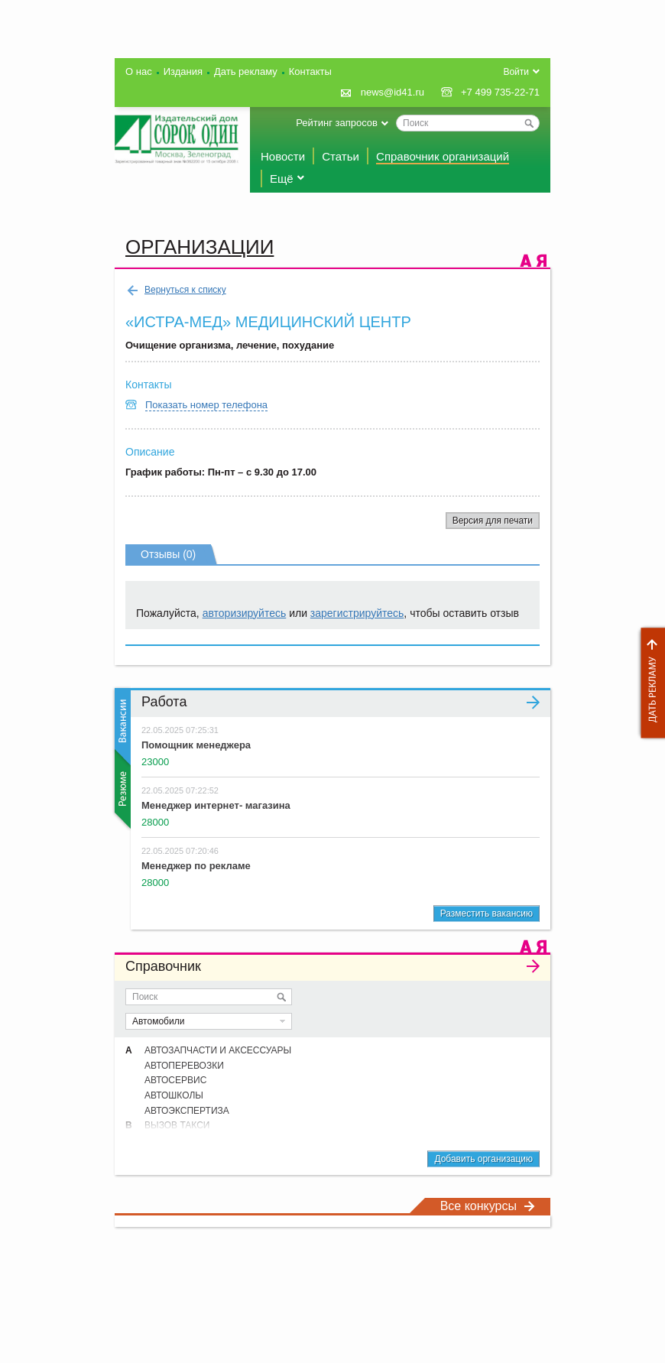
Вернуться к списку (175, 290)
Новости (283, 156)
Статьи (340, 156)
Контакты (310, 71)
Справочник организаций (442, 156)
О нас (138, 71)
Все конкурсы (487, 1205)
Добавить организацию (483, 1159)
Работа (340, 701)
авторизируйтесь (245, 613)
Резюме (121, 789)
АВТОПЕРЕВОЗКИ (184, 1065)
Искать (281, 996)
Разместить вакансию (486, 913)
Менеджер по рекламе (196, 865)
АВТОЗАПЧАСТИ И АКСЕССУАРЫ (217, 1050)
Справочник (332, 966)
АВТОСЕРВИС (175, 1080)
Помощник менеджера (196, 745)
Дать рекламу (649, 683)
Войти (516, 72)
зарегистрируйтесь (357, 613)
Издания (183, 71)
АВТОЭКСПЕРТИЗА (186, 1110)
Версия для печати (493, 520)
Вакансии (121, 726)
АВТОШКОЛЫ (173, 1095)
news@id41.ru (392, 92)
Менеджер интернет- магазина (215, 805)
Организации (199, 246)
